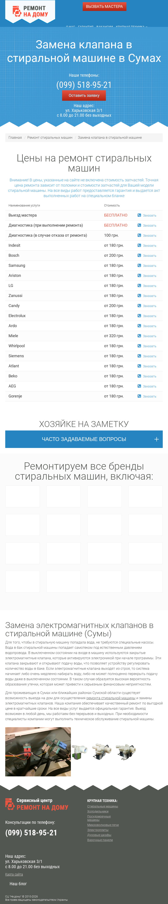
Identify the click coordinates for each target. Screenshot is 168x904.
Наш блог (18, 883)
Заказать (147, 215)
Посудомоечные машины (99, 818)
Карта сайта (14, 874)
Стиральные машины (102, 806)
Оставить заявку (84, 95)
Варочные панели (100, 840)
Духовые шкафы (99, 835)
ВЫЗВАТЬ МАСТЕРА (104, 6)
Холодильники (97, 811)
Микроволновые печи (103, 825)
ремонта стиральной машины (110, 698)
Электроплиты (97, 830)
